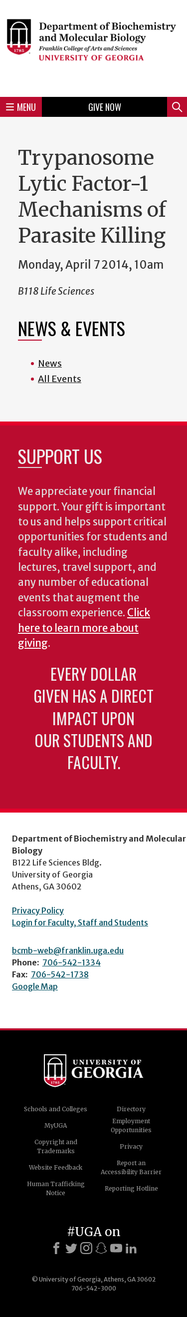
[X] (71, 1248)
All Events (59, 379)
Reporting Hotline (131, 1188)
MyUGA (55, 1125)
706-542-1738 (60, 974)
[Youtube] (116, 1248)
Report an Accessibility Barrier (131, 1167)
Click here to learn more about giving (84, 628)
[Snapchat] (101, 1248)
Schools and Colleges (55, 1109)
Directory (131, 1109)
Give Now (104, 106)
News (50, 363)
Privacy (131, 1146)
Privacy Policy (38, 910)
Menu (21, 106)
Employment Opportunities (131, 1125)
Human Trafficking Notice (56, 1188)
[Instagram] (86, 1248)
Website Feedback (55, 1167)
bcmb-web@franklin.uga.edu (68, 950)
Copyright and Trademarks (55, 1146)
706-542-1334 (71, 962)
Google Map (35, 986)
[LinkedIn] (131, 1248)
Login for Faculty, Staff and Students (80, 922)
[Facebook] (56, 1248)
